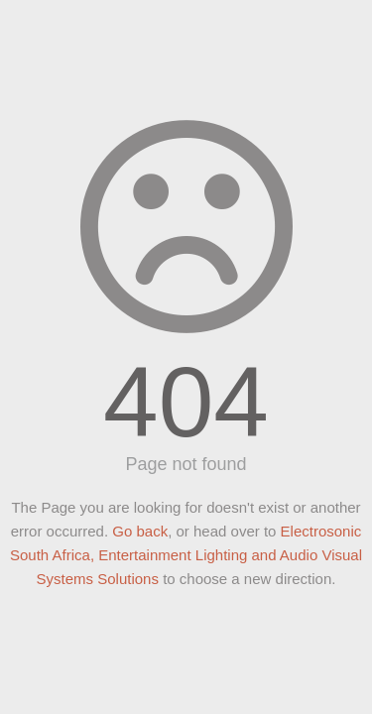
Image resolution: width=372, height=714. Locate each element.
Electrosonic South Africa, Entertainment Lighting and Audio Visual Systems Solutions (186, 555)
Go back (140, 531)
